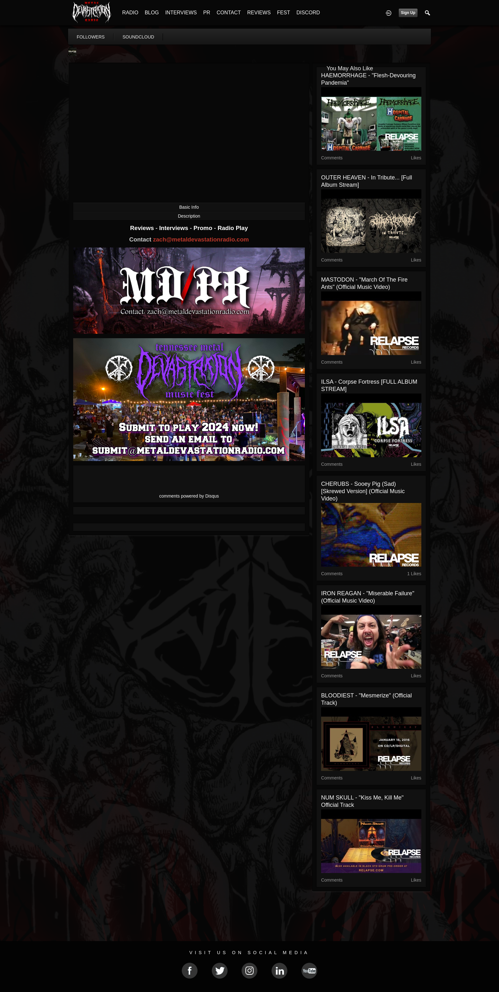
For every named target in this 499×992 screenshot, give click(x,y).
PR (206, 12)
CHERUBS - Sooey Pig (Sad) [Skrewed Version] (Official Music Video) (363, 491)
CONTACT (229, 12)
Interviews (174, 228)
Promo (203, 228)
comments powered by (189, 496)
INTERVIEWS (181, 12)
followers (91, 36)
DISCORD (308, 12)
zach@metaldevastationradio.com (201, 239)
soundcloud (138, 36)
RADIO (130, 12)
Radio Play (233, 228)
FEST (283, 12)
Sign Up (408, 12)
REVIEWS (259, 12)
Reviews (143, 228)
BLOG (152, 12)
